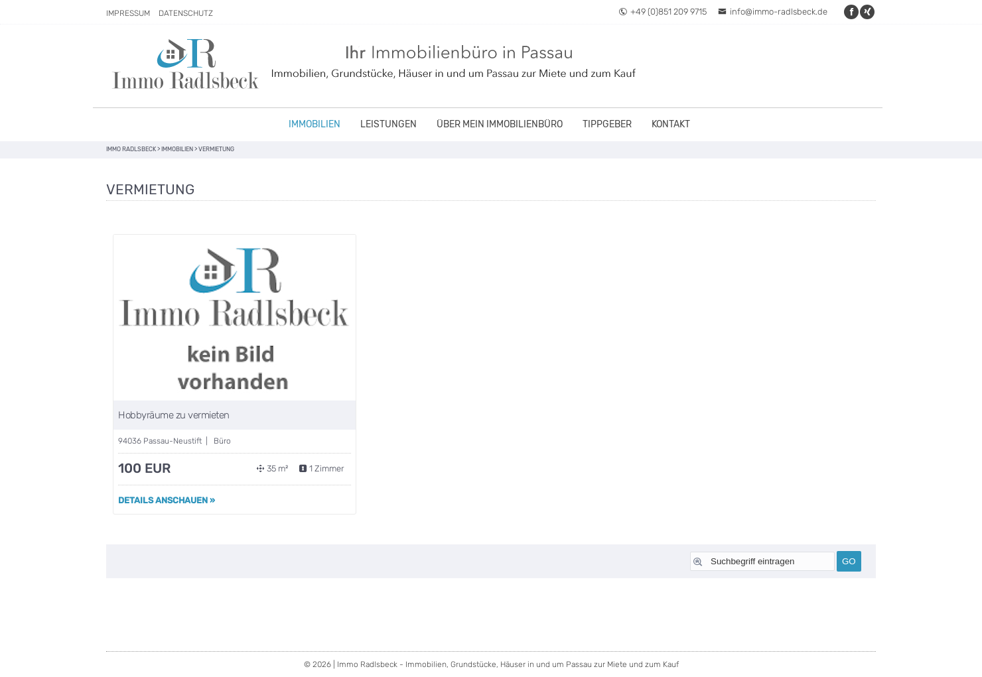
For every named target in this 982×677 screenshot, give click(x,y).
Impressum (128, 13)
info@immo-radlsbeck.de (772, 12)
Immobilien (314, 124)
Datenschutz (186, 13)
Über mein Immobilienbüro (500, 124)
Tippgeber (607, 124)
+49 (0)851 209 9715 (662, 12)
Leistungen (388, 124)
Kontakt (671, 124)
